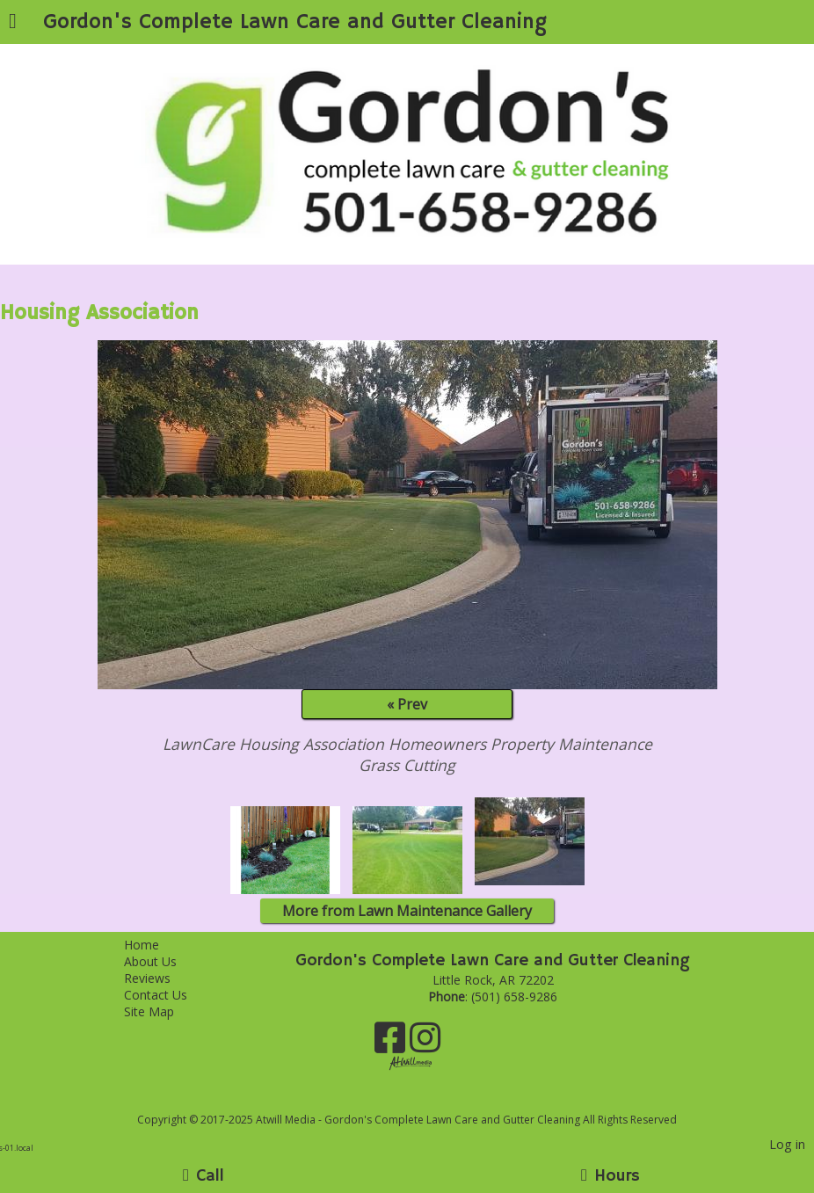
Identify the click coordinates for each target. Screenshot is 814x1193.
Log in (787, 1144)
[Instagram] (425, 1044)
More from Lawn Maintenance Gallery (407, 910)
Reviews (160, 978)
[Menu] (13, 23)
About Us (163, 961)
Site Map (162, 1011)
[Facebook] (392, 1044)
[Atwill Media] (423, 1100)
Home (154, 944)
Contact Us (168, 994)
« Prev (407, 704)
